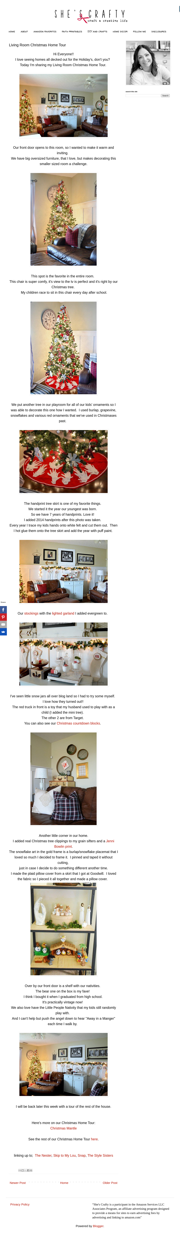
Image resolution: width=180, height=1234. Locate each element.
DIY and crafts (97, 31)
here (94, 1139)
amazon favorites (45, 31)
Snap (82, 1155)
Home (64, 1182)
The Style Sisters (100, 1155)
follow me (139, 31)
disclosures (159, 31)
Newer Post (18, 1182)
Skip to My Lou (64, 1155)
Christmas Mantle (63, 1128)
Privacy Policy (20, 1204)
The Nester (43, 1155)
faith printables (72, 31)
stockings (31, 613)
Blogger (98, 1226)
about (24, 31)
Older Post (110, 1182)
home (12, 31)
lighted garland (63, 613)
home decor (120, 31)
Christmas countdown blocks (78, 723)
